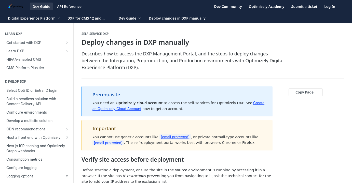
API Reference (69, 6)
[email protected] (175, 137)
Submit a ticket (304, 6)
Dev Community (228, 6)
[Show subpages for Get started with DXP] (67, 43)
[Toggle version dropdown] (90, 18)
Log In (329, 6)
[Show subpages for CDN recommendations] (67, 129)
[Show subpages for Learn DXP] (67, 51)
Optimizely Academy (267, 6)
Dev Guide (41, 6)
